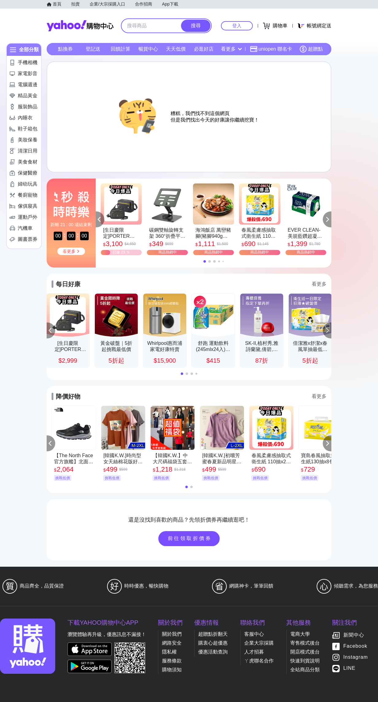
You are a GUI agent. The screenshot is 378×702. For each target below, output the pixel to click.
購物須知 (172, 669)
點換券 (65, 49)
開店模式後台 (305, 651)
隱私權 (169, 651)
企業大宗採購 (259, 643)
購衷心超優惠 (213, 643)
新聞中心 (353, 635)
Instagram (355, 657)
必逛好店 (204, 49)
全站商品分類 (305, 669)
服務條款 (172, 660)
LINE (349, 668)
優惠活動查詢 (213, 651)
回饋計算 (120, 49)
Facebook (355, 646)
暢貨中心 (148, 49)
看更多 (231, 49)
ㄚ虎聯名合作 (259, 660)
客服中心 (254, 634)
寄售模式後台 (305, 643)
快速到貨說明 (305, 660)
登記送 (93, 49)
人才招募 (254, 651)
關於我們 (172, 634)
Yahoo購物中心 (80, 25)
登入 (236, 25)
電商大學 (300, 634)
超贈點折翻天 (213, 634)
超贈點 (311, 49)
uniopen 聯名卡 (271, 49)
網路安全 (172, 643)
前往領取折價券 (190, 538)
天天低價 (176, 49)
